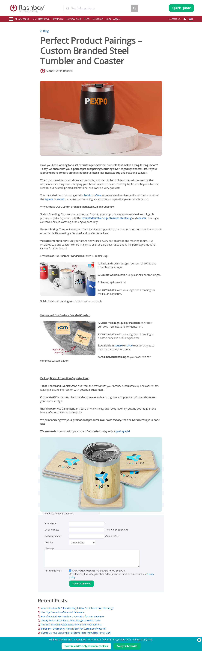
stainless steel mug (120, 218)
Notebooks (97, 18)
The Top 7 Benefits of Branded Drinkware (62, 612)
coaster (141, 218)
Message (49, 548)
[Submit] (67, 8)
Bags (108, 18)
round (60, 199)
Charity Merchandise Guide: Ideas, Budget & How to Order (71, 620)
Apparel (117, 18)
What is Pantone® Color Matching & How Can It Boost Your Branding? (77, 608)
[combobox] (97, 8)
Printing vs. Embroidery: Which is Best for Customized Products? (73, 628)
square (49, 199)
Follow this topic (53, 570)
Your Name (50, 523)
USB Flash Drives (41, 18)
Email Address (52, 529)
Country (49, 542)
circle (130, 345)
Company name (53, 535)
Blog (44, 31)
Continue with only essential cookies (86, 646)
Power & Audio (73, 18)
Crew (98, 195)
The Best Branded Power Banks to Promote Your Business (71, 624)
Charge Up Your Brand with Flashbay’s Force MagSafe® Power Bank (76, 632)
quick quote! (123, 431)
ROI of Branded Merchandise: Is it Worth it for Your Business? (72, 616)
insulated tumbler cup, (95, 218)
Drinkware (58, 18)
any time (147, 639)
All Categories (19, 19)
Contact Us (174, 18)
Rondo (87, 195)
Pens (86, 18)
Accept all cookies (127, 646)
